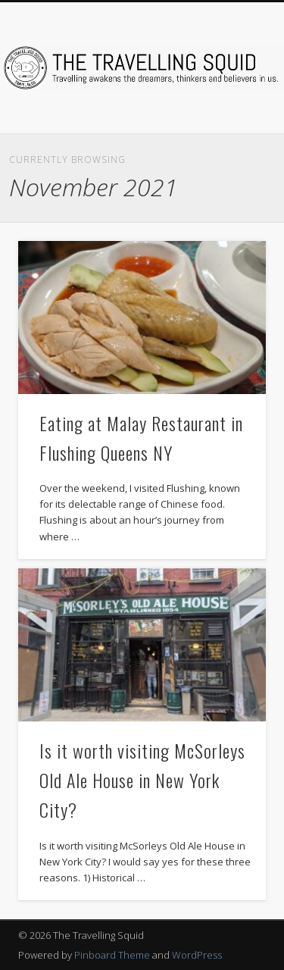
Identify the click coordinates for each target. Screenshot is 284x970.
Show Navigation (229, 136)
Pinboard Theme (112, 955)
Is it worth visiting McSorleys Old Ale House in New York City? (142, 780)
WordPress (197, 955)
